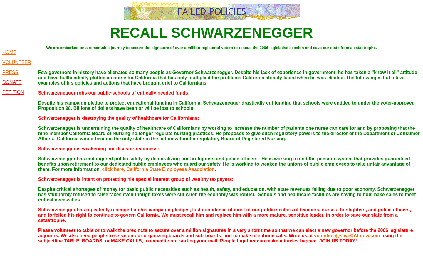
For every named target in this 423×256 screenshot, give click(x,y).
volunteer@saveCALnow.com (347, 235)
